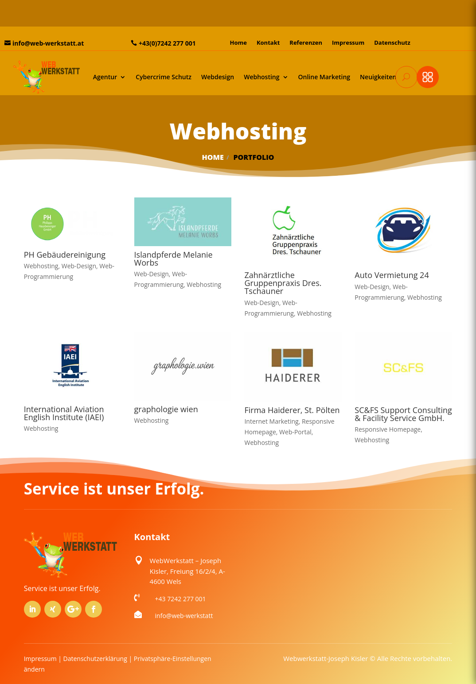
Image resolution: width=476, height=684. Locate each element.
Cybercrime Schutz (163, 77)
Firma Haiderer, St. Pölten (291, 410)
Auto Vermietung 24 (392, 275)
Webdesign (217, 77)
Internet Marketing (271, 421)
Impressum (348, 42)
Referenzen (305, 42)
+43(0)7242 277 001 (167, 43)
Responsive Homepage (388, 429)
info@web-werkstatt (184, 615)
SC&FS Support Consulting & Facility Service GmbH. (403, 414)
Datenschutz (392, 42)
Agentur (105, 77)
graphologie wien (166, 409)
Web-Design (79, 266)
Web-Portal (295, 432)
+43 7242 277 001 (180, 599)
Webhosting (261, 77)
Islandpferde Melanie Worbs (173, 258)
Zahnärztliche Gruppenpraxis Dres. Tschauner (282, 283)
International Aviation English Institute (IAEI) (64, 413)
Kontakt (268, 42)
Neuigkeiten (378, 77)
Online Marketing (324, 77)
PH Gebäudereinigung (64, 254)
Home (238, 42)
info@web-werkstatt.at (48, 43)
